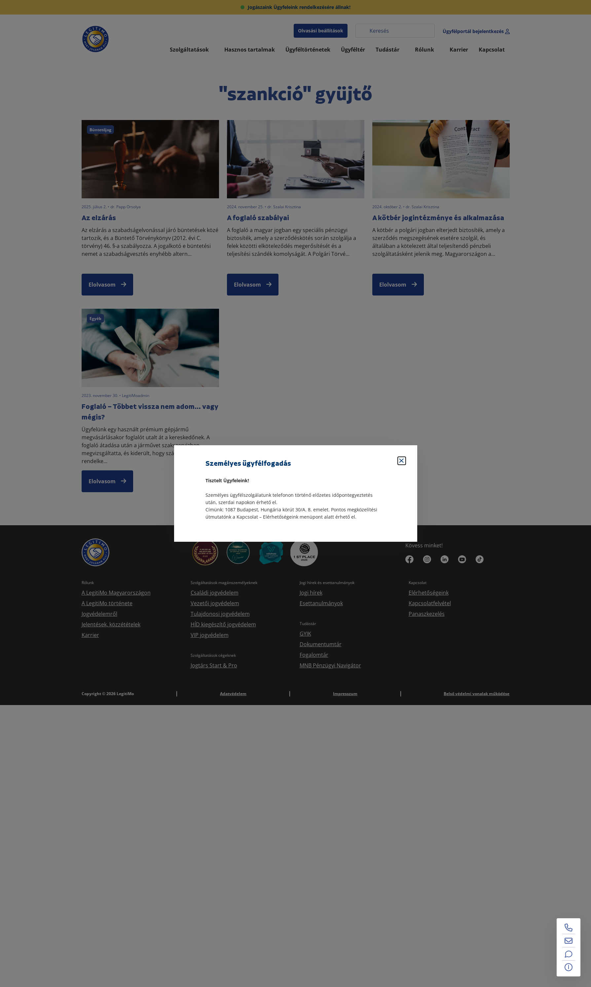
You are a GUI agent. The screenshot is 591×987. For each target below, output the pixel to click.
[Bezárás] (402, 461)
